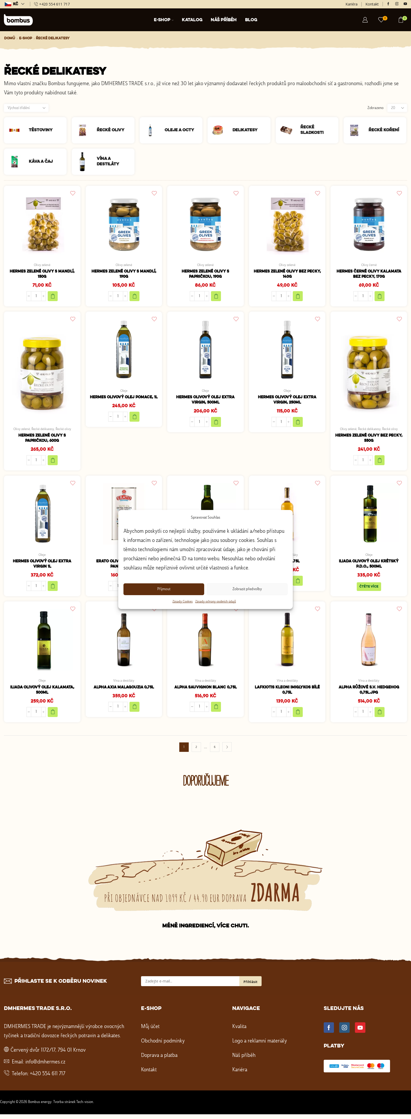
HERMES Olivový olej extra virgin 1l (42, 567)
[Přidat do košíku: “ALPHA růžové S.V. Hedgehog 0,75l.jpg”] (380, 717)
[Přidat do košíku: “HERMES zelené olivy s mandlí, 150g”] (53, 297)
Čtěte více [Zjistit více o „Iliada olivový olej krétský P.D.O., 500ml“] (369, 590)
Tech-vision (84, 1107)
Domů (9, 38)
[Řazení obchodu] (26, 108)
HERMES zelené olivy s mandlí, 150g (42, 275)
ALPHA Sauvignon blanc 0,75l (205, 692)
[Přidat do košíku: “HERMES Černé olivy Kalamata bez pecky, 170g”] (380, 297)
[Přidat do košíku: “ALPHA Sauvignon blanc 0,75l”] (216, 711)
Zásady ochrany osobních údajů (215, 601)
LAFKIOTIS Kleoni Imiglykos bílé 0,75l (287, 694)
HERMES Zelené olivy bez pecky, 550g (368, 440)
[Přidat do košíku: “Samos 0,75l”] (298, 584)
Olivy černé (368, 265)
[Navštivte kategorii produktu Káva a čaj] (16, 161)
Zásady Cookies (182, 601)
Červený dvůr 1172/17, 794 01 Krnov (48, 1055)
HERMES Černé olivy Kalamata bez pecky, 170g (369, 275)
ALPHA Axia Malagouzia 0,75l (123, 692)
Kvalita (239, 1031)
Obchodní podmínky (163, 1046)
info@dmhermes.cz (45, 1067)
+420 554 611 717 (47, 1079)
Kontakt (372, 4)
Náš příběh (224, 20)
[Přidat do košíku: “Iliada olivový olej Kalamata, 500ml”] (53, 717)
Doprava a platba (159, 1060)
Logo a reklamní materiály (259, 1046)
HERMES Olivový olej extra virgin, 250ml (287, 402)
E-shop (164, 20)
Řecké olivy (65, 430)
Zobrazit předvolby (247, 589)
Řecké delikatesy (42, 430)
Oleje (124, 392)
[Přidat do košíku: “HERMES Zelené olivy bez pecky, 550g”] (380, 463)
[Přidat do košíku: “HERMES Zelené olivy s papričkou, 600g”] (53, 463)
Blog (251, 20)
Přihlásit (250, 986)
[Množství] (36, 297)
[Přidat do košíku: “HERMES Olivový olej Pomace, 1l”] (134, 424)
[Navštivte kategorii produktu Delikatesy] (220, 130)
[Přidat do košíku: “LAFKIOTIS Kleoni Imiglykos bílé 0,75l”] (298, 717)
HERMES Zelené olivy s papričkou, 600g (42, 440)
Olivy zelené (42, 265)
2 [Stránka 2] (196, 752)
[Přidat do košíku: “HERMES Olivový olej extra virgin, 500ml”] (216, 424)
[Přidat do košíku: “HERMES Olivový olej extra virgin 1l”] (53, 590)
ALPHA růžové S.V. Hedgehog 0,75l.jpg (369, 694)
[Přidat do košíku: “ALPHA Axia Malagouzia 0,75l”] (134, 711)
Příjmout (163, 589)
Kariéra (351, 4)
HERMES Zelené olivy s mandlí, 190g (124, 275)
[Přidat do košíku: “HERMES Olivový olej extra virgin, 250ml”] (298, 424)
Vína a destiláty (123, 685)
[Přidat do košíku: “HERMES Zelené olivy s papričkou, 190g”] (216, 297)
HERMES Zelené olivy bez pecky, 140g (287, 275)
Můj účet (150, 1031)
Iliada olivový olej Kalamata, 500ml (42, 694)
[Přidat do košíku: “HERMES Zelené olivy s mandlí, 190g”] (134, 297)
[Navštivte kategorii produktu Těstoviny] (16, 130)
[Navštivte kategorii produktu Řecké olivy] (84, 130)
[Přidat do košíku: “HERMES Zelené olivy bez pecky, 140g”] (298, 297)
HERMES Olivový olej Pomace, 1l (124, 402)
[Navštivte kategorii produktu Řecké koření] (356, 130)
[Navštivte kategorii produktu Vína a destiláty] (84, 161)
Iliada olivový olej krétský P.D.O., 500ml (369, 567)
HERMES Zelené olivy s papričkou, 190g (205, 275)
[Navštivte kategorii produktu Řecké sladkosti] (288, 130)
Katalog (192, 20)
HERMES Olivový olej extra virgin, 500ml (205, 402)
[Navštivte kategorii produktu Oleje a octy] (152, 130)
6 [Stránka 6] (215, 752)
